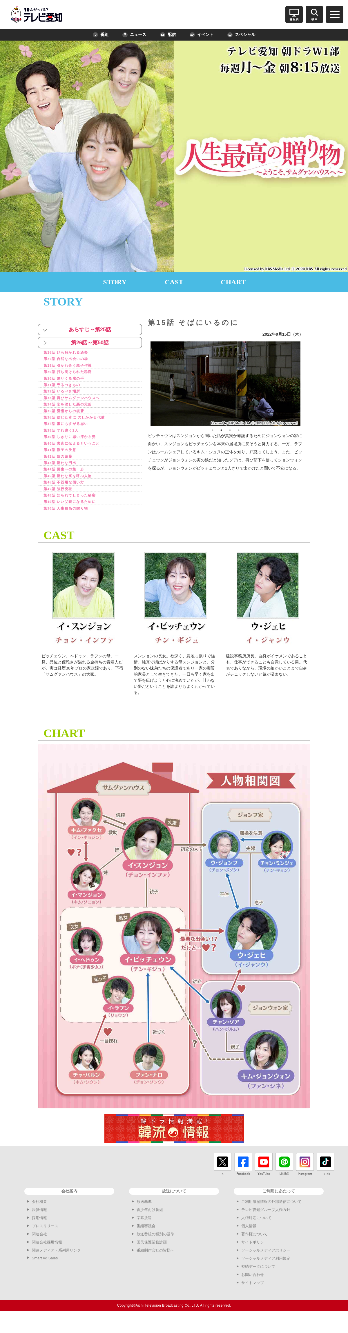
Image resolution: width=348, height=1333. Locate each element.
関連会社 (39, 1251)
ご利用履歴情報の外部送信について (271, 1218)
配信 (168, 34)
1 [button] (212, 430)
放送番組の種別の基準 (155, 1251)
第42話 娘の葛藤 (62, 467)
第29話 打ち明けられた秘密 (74, 374)
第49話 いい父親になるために (77, 518)
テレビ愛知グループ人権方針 (265, 1226)
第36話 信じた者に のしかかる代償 (82, 424)
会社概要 (39, 1218)
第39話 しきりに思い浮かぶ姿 (77, 446)
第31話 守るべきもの (67, 388)
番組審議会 (146, 1243)
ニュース (134, 34)
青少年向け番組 (150, 1226)
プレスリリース (45, 1243)
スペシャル (241, 34)
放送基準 (144, 1218)
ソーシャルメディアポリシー (265, 1267)
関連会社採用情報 (47, 1259)
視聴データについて (258, 1283)
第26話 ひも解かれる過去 (72, 352)
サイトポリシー (254, 1259)
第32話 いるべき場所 (67, 396)
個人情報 (248, 1243)
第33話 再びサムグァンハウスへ (79, 403)
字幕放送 (144, 1234)
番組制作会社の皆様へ (155, 1267)
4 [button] (239, 430)
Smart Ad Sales (45, 1275)
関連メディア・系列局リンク (56, 1267)
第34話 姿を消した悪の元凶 (74, 410)
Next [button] (305, 383)
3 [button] (230, 430)
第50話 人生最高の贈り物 (72, 525)
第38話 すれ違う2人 (66, 439)
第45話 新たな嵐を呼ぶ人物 (74, 489)
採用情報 (39, 1234)
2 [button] (221, 430)
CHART (233, 282)
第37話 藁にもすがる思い (72, 432)
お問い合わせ (252, 1291)
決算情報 (39, 1226)
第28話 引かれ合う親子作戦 (74, 367)
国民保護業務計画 (152, 1259)
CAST (174, 282)
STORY (114, 282)
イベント (201, 34)
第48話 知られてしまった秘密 (77, 511)
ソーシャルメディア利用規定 (265, 1275)
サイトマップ (252, 1299)
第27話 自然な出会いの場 (72, 360)
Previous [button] (146, 383)
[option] (226, 383)
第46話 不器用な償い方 (69, 496)
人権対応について (256, 1234)
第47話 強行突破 (62, 503)
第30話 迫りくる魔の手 (69, 381)
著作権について (254, 1251)
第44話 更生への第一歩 (69, 482)
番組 (100, 34)
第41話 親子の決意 (64, 460)
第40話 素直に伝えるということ (79, 453)
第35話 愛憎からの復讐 (69, 417)
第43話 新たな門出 (64, 475)
